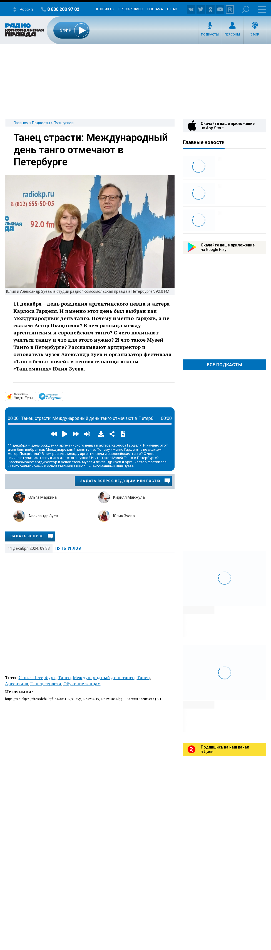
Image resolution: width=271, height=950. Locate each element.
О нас (172, 9)
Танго (64, 677)
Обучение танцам (82, 684)
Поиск (245, 9)
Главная (21, 123)
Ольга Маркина (42, 497)
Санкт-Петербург (37, 677)
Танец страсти (45, 684)
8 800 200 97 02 (63, 9)
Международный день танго (104, 677)
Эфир (254, 34)
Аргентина (16, 684)
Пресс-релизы (130, 9)
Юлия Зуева (124, 516)
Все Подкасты (224, 364)
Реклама (155, 9)
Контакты (105, 9)
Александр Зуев (43, 516)
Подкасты (210, 34)
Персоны (232, 34)
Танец (143, 677)
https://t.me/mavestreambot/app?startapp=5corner (62, 396)
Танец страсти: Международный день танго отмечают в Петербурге (91, 150)
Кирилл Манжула (129, 497)
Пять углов (64, 123)
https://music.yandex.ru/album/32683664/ (35, 396)
